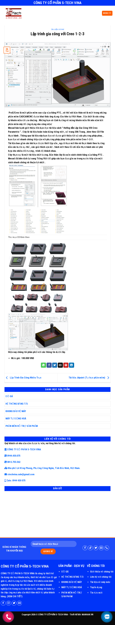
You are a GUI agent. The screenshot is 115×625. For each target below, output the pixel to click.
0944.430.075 (12, 455)
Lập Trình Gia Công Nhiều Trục (22, 377)
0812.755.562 (12, 462)
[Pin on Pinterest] (65, 365)
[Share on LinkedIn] (71, 365)
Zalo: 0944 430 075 (14, 480)
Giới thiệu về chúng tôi (101, 571)
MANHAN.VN (87, 614)
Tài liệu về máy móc (100, 582)
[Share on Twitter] (54, 365)
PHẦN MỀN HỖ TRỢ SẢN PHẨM (22, 426)
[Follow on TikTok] (90, 547)
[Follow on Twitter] (95, 547)
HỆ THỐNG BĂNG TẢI (17, 403)
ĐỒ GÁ (9, 396)
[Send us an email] (101, 547)
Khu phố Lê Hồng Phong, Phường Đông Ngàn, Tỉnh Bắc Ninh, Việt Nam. (42, 468)
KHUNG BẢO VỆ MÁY (16, 411)
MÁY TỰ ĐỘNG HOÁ (16, 418)
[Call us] (106, 547)
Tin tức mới (96, 592)
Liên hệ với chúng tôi (100, 576)
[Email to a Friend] (60, 365)
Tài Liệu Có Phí (57, 29)
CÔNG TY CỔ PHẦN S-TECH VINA (22, 449)
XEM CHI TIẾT (15, 596)
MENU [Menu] (107, 13)
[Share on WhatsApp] (43, 365)
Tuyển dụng (96, 587)
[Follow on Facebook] (85, 547)
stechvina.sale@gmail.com (19, 474)
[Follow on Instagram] (8, 603)
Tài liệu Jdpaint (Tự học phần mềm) (90, 377)
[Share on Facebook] (49, 365)
